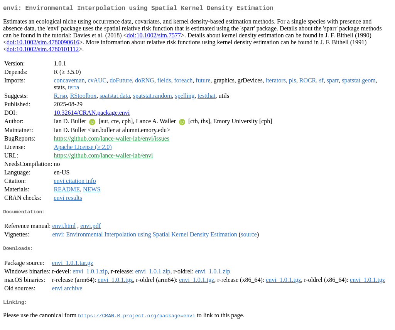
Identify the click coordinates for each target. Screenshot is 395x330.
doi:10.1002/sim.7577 (154, 37)
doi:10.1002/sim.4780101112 (43, 50)
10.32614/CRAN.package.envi (92, 114)
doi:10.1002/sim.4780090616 (43, 43)
